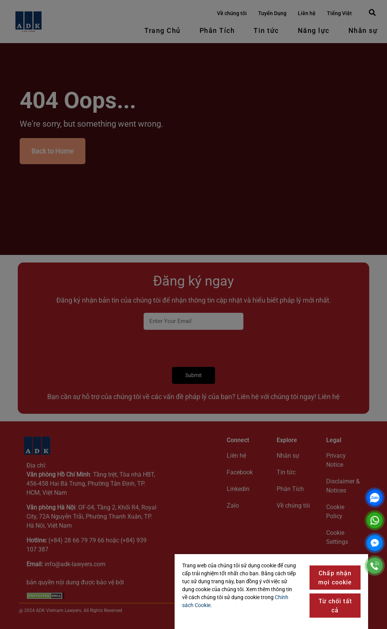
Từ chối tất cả (335, 606)
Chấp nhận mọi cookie (335, 578)
